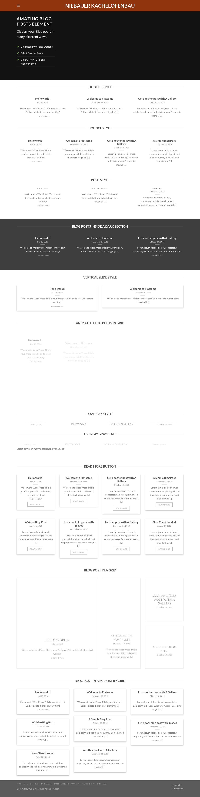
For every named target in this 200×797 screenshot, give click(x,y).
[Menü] (18, 6)
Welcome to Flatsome (100, 98)
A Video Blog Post (36, 522)
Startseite (22, 784)
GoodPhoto (177, 788)
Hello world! (42, 98)
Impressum (46, 784)
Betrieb (34, 784)
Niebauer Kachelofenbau (100, 5)
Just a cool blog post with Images (78, 524)
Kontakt (75, 784)
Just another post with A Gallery (157, 98)
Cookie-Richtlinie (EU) (94, 784)
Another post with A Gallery (121, 522)
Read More (36, 504)
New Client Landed (164, 522)
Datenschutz (61, 784)
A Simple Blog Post (164, 140)
